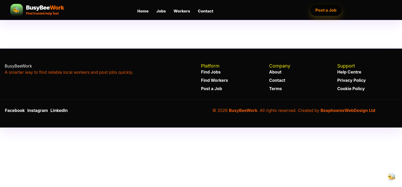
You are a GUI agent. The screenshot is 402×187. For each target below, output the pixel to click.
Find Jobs (211, 72)
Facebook (15, 110)
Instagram (37, 110)
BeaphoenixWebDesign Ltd (347, 110)
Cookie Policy (351, 88)
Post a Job (326, 10)
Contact (205, 11)
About (275, 72)
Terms (275, 88)
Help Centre (349, 72)
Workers (182, 11)
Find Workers (214, 80)
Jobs (161, 11)
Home (143, 11)
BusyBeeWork (243, 110)
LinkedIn (59, 110)
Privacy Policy (351, 80)
